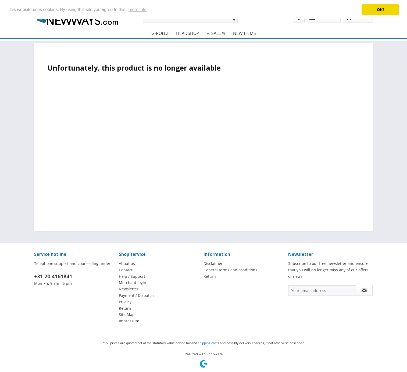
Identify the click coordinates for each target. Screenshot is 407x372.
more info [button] (137, 9)
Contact (126, 269)
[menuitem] (160, 33)
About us (127, 263)
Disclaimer (213, 263)
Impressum (129, 320)
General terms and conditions (230, 269)
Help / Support (132, 276)
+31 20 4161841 (53, 276)
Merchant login (132, 282)
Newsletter (128, 288)
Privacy (125, 301)
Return (125, 308)
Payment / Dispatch (136, 295)
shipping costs (208, 343)
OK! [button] (380, 10)
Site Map (127, 314)
